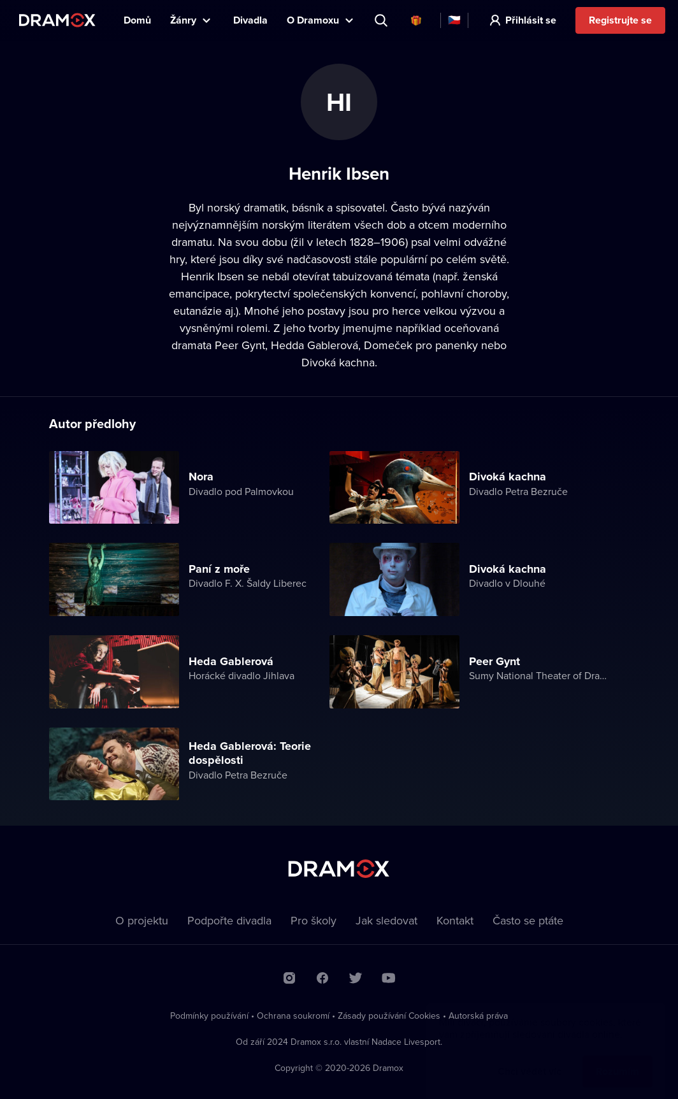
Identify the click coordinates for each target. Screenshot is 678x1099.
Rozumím (617, 1058)
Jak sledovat (386, 920)
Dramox (57, 20)
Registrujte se (620, 20)
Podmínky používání (209, 1015)
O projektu (141, 920)
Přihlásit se (530, 20)
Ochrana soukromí (293, 1015)
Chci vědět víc (529, 1058)
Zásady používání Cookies (389, 1015)
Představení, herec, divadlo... (382, 20)
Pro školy (313, 920)
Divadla (250, 20)
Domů (137, 20)
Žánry (183, 20)
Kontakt (454, 920)
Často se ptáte (528, 920)
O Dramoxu (313, 20)
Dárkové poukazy (416, 20)
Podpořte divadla (229, 920)
